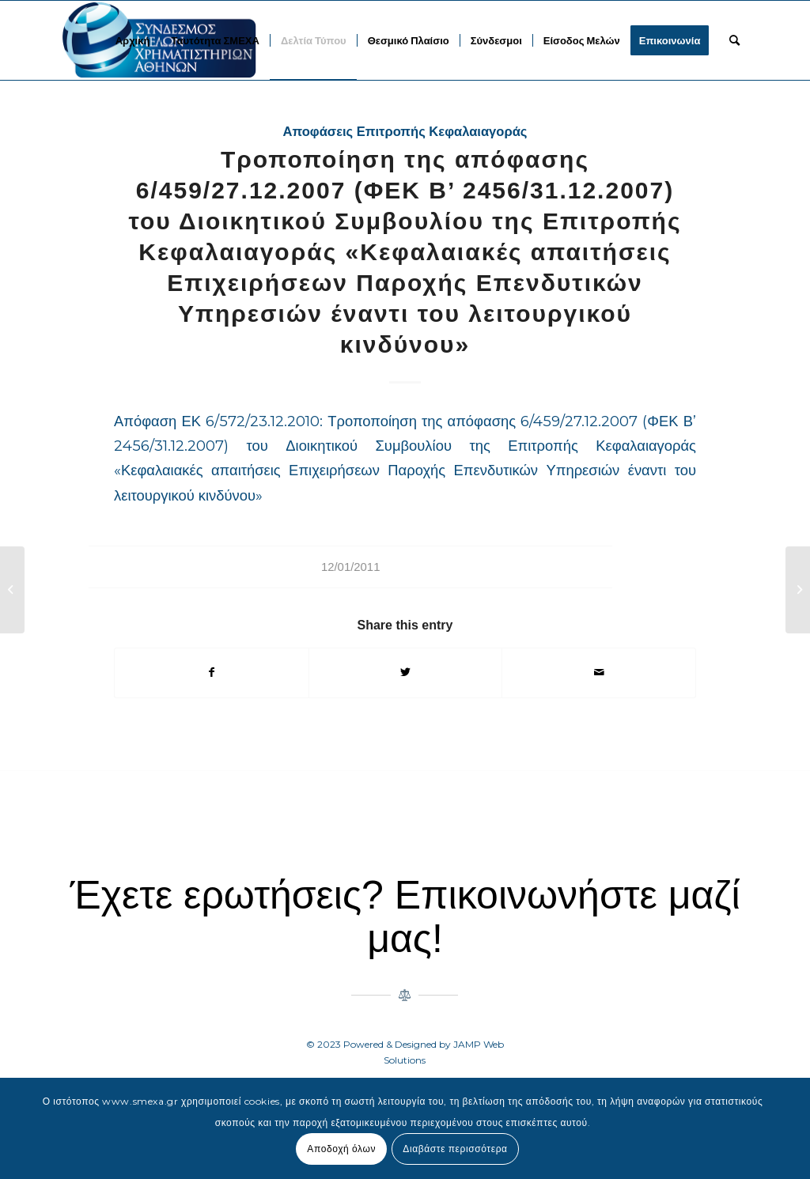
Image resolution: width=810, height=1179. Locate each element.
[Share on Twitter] (405, 672)
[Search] (734, 40)
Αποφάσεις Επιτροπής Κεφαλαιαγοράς (405, 131)
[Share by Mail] (598, 672)
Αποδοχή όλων (341, 1148)
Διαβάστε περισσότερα (455, 1148)
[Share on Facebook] (211, 672)
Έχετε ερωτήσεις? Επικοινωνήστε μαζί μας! (405, 917)
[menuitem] (133, 40)
